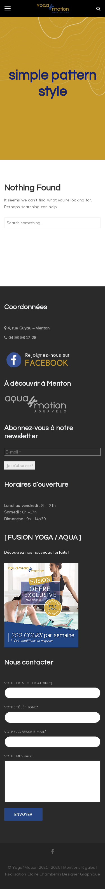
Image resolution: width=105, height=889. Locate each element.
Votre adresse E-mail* (52, 738)
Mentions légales (79, 867)
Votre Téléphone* (52, 714)
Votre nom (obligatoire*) (52, 690)
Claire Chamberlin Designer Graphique (63, 874)
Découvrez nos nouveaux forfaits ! (36, 552)
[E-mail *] (52, 452)
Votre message (52, 778)
